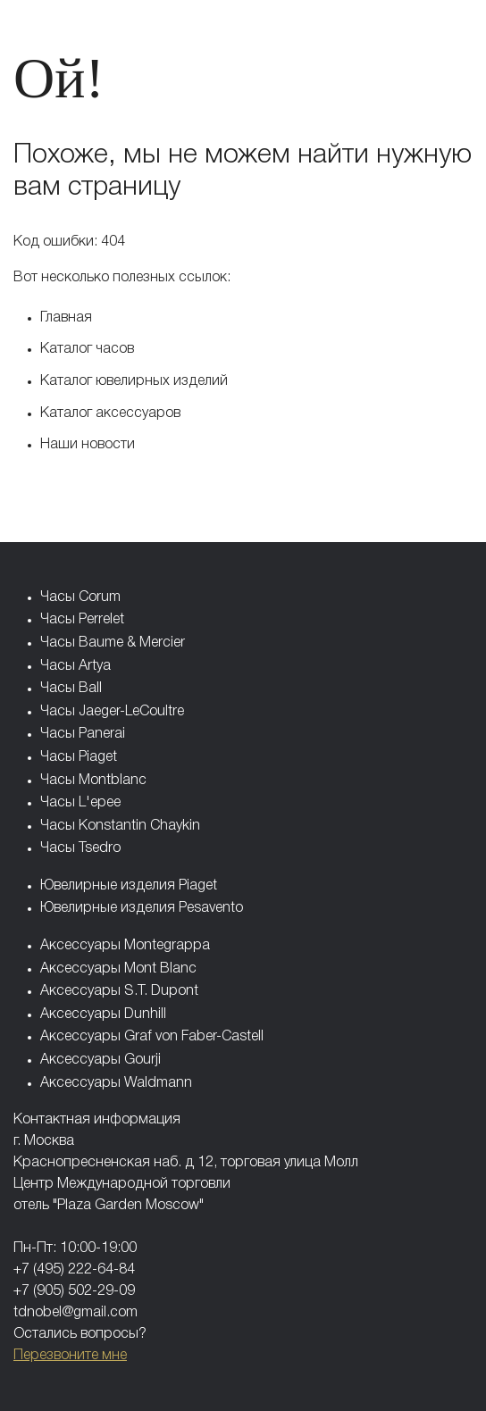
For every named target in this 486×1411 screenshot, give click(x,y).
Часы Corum (80, 597)
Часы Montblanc (93, 780)
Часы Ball (71, 688)
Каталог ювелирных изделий (134, 381)
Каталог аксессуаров (110, 413)
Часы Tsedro (80, 848)
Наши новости (87, 444)
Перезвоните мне (70, 1355)
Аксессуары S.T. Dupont (119, 991)
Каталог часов (87, 349)
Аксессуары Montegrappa (125, 945)
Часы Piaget (78, 757)
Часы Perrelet (82, 620)
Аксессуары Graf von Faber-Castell (152, 1037)
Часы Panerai (82, 734)
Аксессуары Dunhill (103, 1014)
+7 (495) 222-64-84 (74, 1270)
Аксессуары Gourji (100, 1060)
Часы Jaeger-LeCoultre (112, 712)
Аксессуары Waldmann (116, 1083)
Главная (66, 318)
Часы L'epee (80, 803)
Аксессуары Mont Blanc (118, 969)
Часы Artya (75, 666)
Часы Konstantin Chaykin (120, 826)
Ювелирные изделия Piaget (128, 886)
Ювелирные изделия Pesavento (141, 908)
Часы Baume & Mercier (112, 643)
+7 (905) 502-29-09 (74, 1291)
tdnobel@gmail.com (75, 1313)
